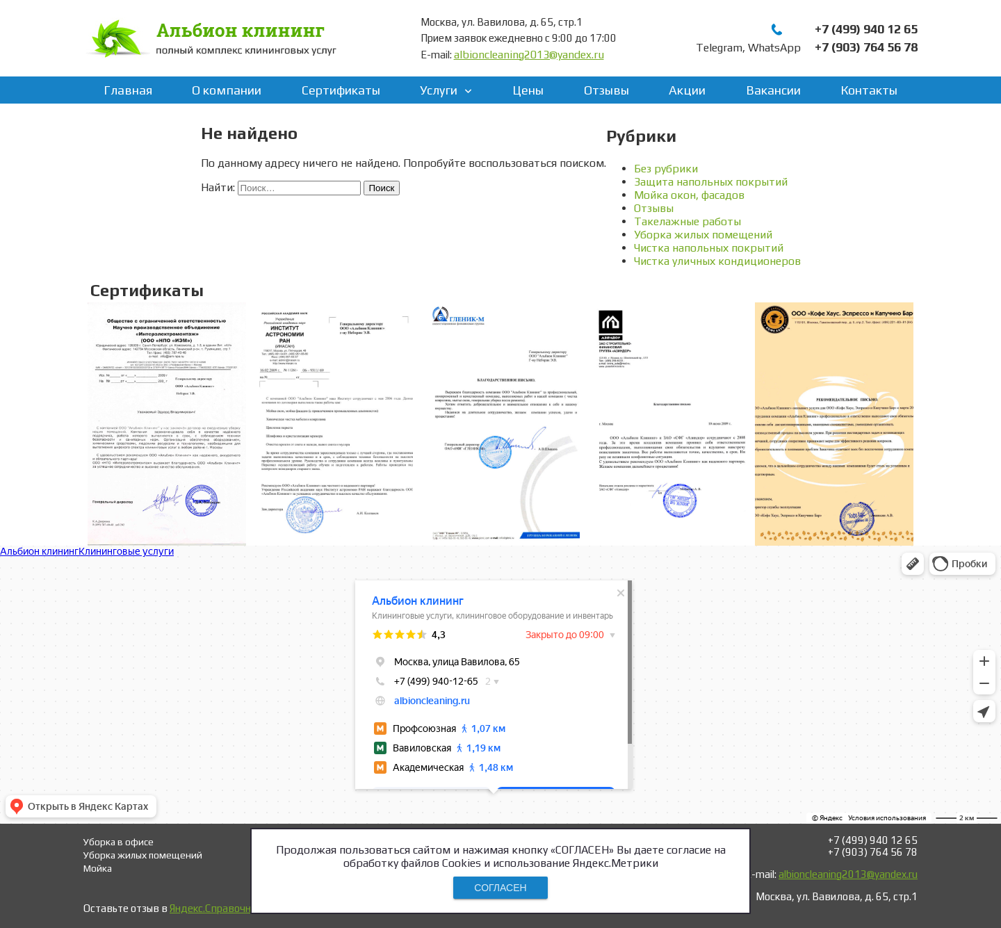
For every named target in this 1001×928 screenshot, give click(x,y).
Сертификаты (341, 90)
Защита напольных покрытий (711, 181)
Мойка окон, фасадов (689, 195)
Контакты (868, 90)
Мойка (97, 868)
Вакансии (773, 90)
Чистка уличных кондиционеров (717, 261)
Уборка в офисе (118, 841)
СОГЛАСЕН (500, 887)
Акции (687, 90)
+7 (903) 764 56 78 (866, 47)
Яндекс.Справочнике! (220, 908)
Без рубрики (666, 168)
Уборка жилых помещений (703, 234)
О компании (226, 90)
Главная (128, 90)
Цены (528, 90)
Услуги (438, 90)
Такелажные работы (687, 221)
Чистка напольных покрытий (708, 247)
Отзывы (606, 90)
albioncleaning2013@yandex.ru (529, 54)
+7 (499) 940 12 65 (866, 29)
